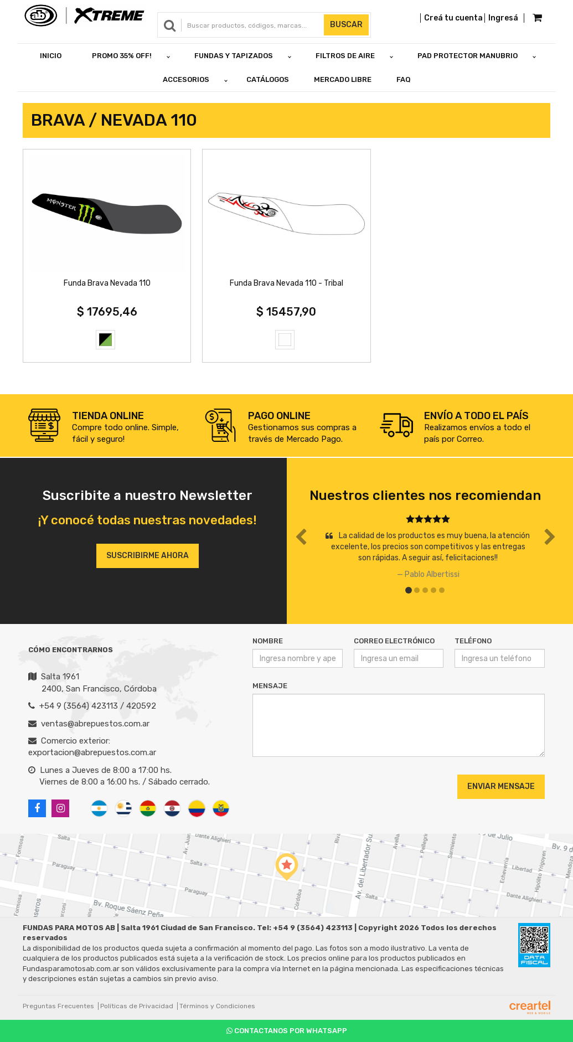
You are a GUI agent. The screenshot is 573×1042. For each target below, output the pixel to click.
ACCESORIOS (186, 79)
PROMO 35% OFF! (122, 55)
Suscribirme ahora (147, 555)
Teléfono (473, 641)
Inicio (50, 55)
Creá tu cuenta (453, 18)
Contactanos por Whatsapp (286, 1030)
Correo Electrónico (394, 641)
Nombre (267, 641)
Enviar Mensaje (501, 786)
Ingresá (503, 18)
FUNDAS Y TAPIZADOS (233, 55)
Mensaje (269, 686)
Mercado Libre (342, 79)
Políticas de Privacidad (136, 1006)
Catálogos (267, 79)
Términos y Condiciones (217, 1006)
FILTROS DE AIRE (345, 55)
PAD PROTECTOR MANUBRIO (467, 55)
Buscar (346, 24)
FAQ (403, 79)
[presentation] (319, 786)
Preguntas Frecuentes (58, 1006)
